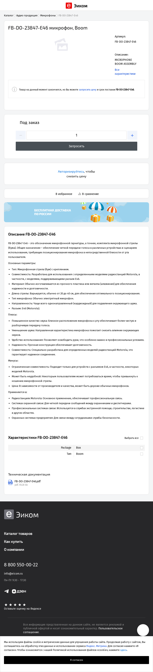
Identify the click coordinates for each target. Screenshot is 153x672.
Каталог (9, 15)
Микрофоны (48, 15)
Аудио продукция (26, 15)
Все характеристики (125, 72)
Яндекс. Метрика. (96, 645)
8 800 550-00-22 (21, 565)
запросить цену (87, 89)
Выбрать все (134, 438)
